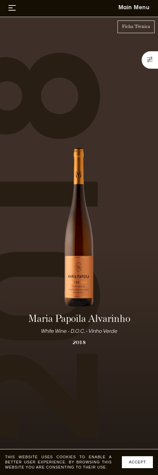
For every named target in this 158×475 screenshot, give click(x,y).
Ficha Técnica (136, 26)
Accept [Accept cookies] (137, 462)
